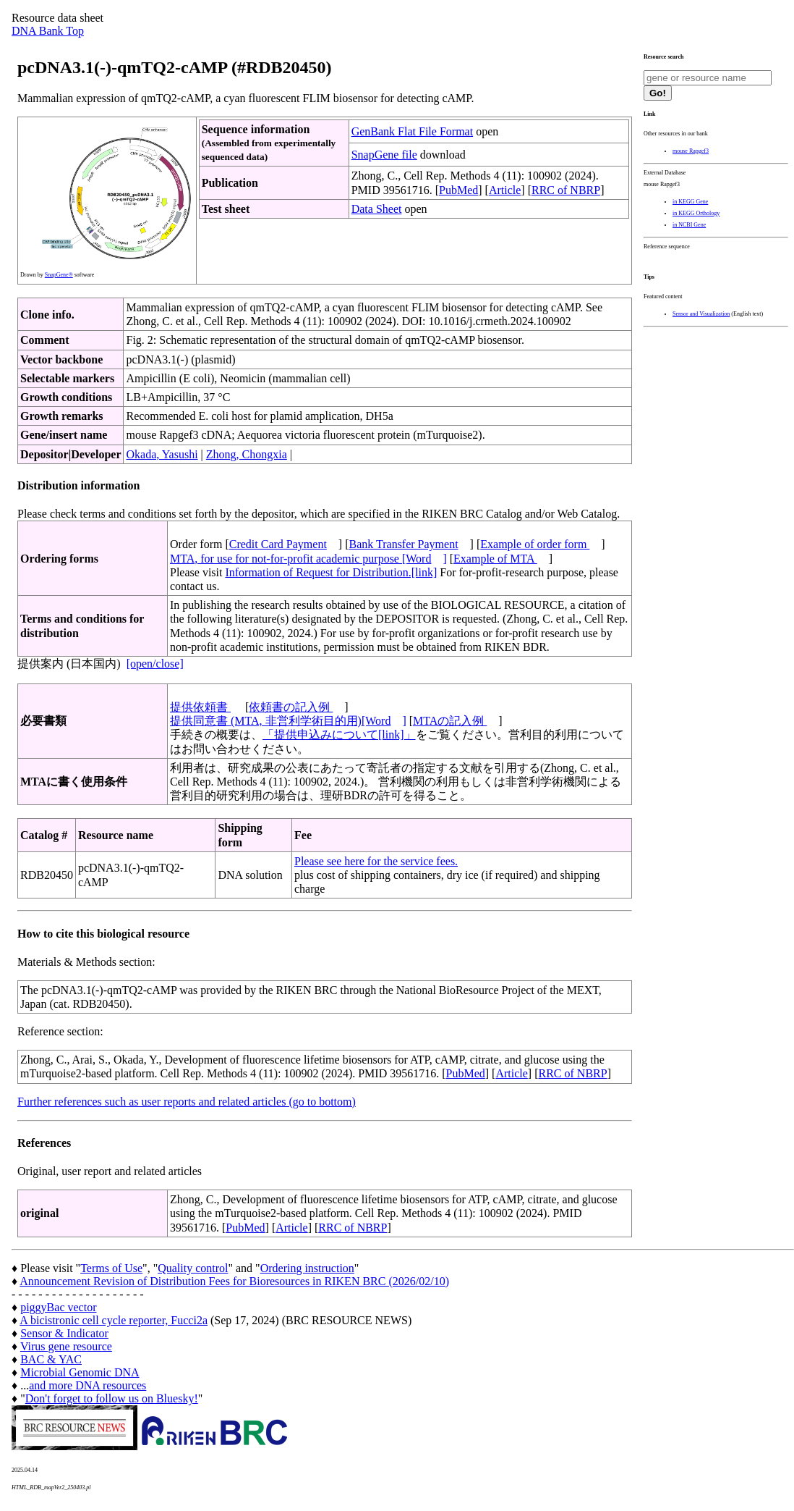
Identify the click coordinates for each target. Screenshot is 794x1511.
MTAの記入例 (450, 721)
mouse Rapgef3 (691, 151)
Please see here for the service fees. (376, 861)
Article (505, 190)
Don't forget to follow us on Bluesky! (111, 1398)
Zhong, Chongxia (246, 454)
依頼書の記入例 (291, 707)
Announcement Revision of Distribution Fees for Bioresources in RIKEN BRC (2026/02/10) (234, 1281)
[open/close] (155, 663)
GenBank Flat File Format (412, 131)
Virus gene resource (66, 1346)
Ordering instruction (307, 1268)
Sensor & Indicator (64, 1333)
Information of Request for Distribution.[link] (331, 572)
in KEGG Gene (690, 201)
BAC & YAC (51, 1359)
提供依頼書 (200, 707)
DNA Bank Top (48, 31)
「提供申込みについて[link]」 (339, 734)
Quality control (193, 1268)
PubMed (458, 190)
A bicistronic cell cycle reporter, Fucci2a (114, 1320)
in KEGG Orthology (696, 213)
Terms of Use (111, 1268)
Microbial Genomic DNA (79, 1372)
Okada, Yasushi (161, 454)
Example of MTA (495, 558)
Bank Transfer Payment (403, 544)
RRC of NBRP (566, 190)
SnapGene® (59, 275)
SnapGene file (384, 154)
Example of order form (534, 544)
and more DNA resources (87, 1385)
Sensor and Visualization (701, 314)
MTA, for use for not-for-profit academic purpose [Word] (308, 558)
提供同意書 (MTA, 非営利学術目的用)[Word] (288, 721)
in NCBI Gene (689, 225)
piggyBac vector (58, 1307)
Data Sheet (376, 209)
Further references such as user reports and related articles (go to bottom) (186, 1101)
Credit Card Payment (278, 544)
